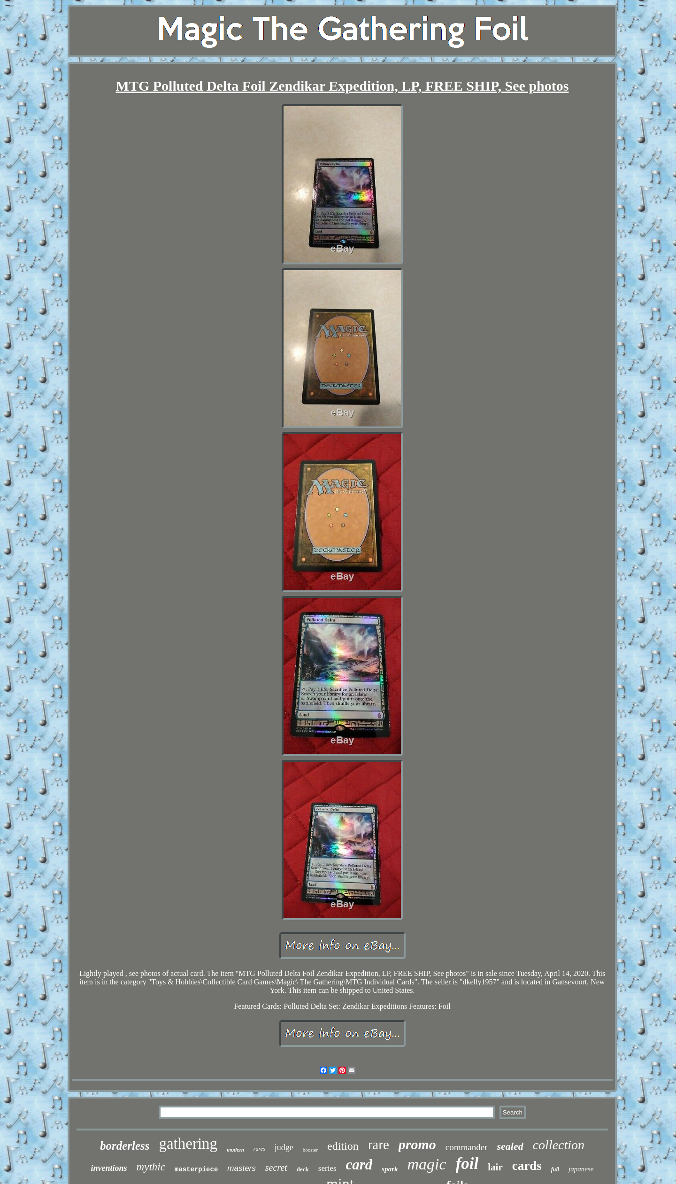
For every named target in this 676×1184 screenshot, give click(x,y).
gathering (188, 1143)
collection (558, 1145)
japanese (580, 1169)
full (555, 1169)
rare (378, 1144)
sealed (510, 1146)
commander (467, 1147)
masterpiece (196, 1169)
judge (284, 1147)
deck (303, 1169)
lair (495, 1167)
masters (241, 1168)
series (327, 1168)
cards (527, 1166)
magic (426, 1164)
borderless (125, 1145)
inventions (109, 1168)
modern (235, 1150)
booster (310, 1150)
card (359, 1164)
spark (390, 1169)
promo (417, 1144)
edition (343, 1146)
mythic (151, 1167)
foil (467, 1163)
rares (259, 1148)
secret (276, 1167)
